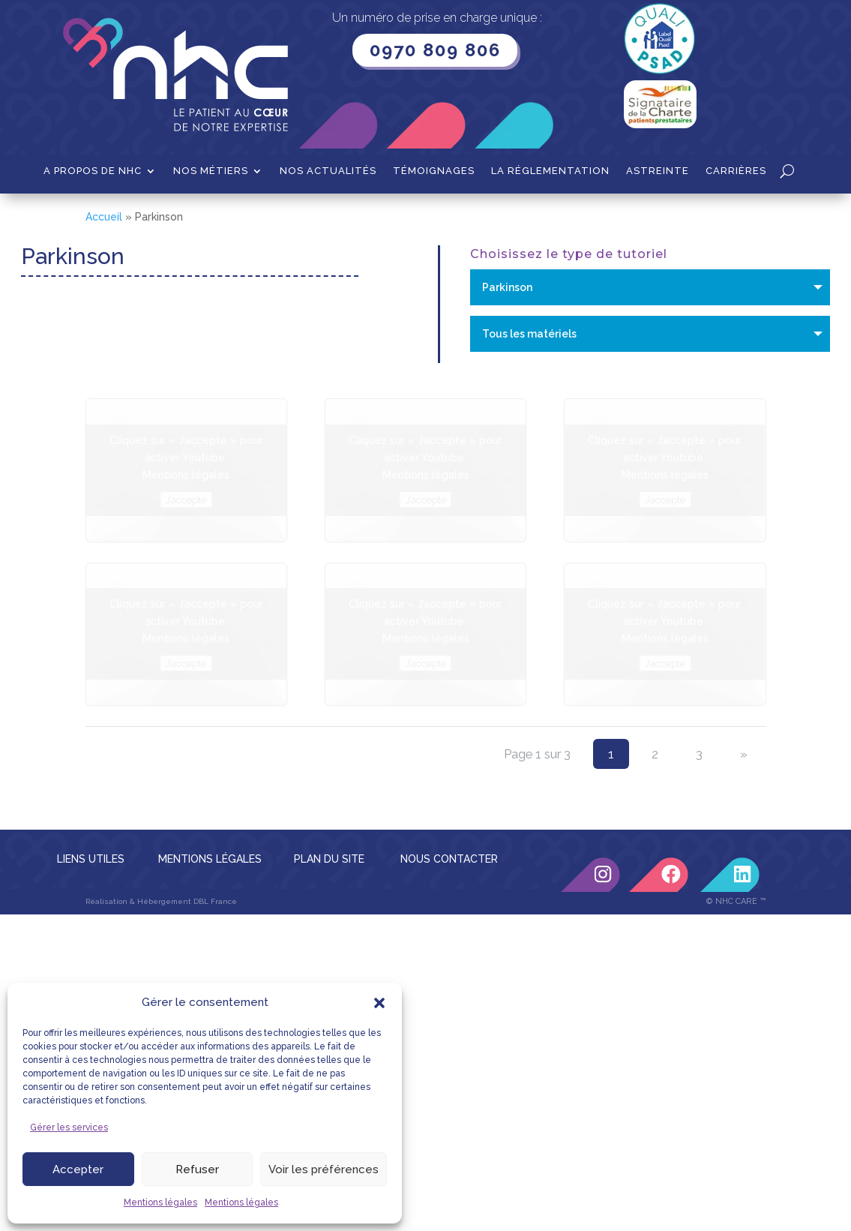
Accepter (77, 1169)
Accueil (103, 217)
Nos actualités (328, 171)
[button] (379, 1002)
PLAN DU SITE (329, 859)
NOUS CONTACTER (449, 859)
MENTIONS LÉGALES (210, 859)
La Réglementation (550, 171)
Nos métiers (210, 171)
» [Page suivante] (744, 753)
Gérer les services (69, 1127)
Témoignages (434, 171)
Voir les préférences (323, 1169)
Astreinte (657, 171)
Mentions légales (160, 1202)
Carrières (736, 171)
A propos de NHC (92, 171)
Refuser (197, 1169)
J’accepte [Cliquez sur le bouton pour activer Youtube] (186, 500)
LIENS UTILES (90, 859)
